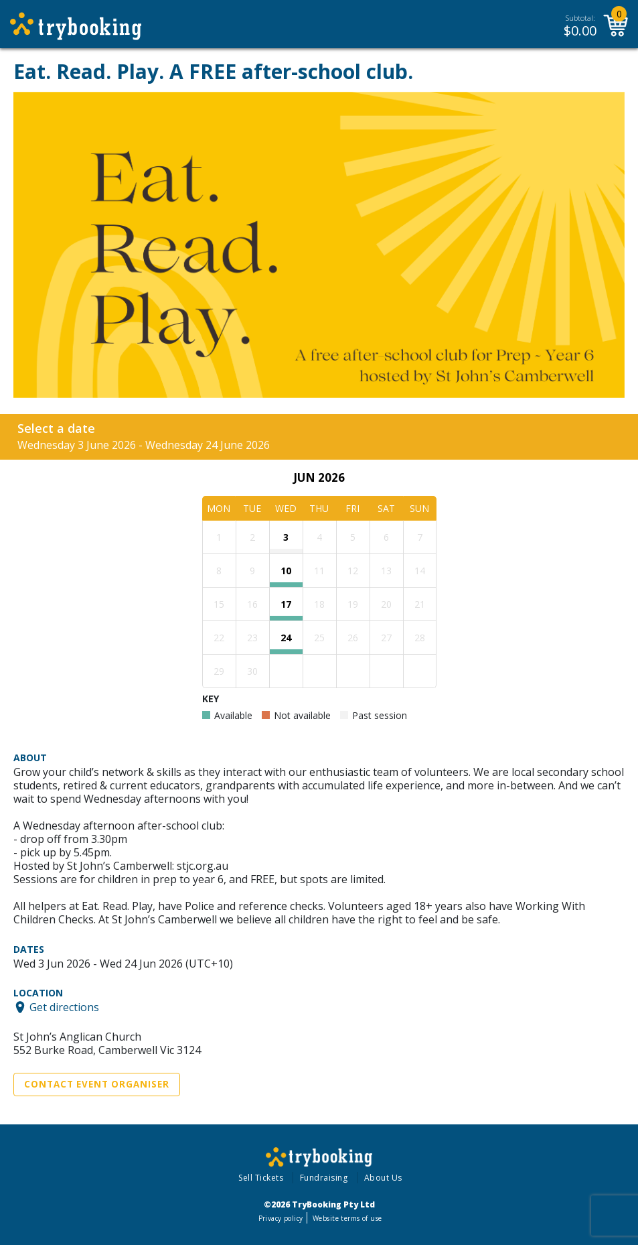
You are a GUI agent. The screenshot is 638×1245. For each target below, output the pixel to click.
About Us (383, 1177)
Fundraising (324, 1177)
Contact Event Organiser (96, 1084)
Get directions (64, 1007)
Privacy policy (280, 1218)
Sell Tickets (260, 1177)
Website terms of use (347, 1218)
